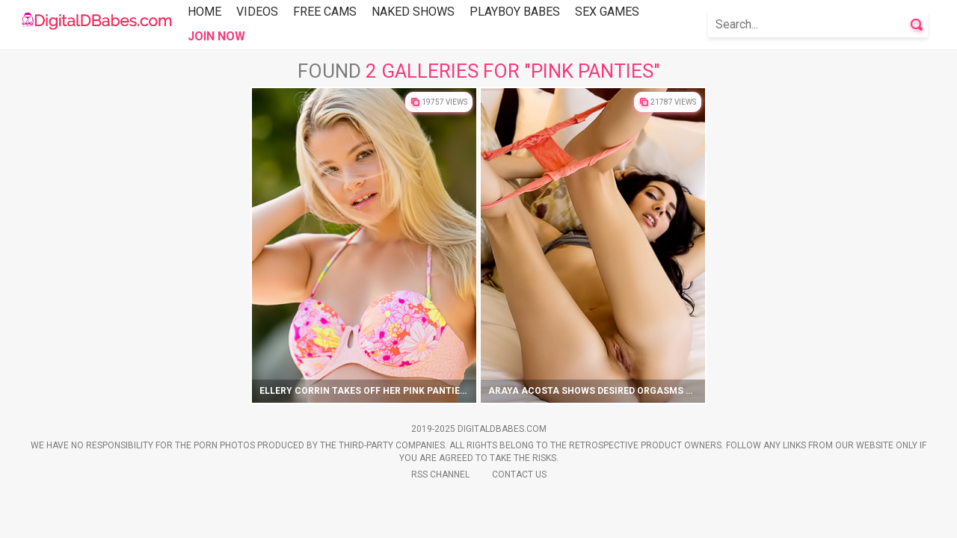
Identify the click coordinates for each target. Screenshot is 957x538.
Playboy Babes (515, 11)
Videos (257, 11)
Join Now (216, 36)
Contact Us (519, 474)
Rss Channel (440, 474)
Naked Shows (413, 11)
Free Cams (325, 11)
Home (204, 11)
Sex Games (607, 11)
